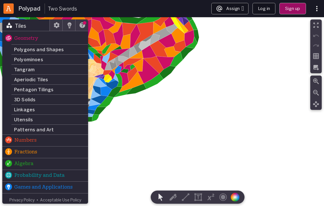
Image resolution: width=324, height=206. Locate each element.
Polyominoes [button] (28, 59)
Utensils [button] (23, 119)
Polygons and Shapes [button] (39, 49)
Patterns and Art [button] (34, 129)
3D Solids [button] (24, 99)
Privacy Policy (22, 199)
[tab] (26, 25)
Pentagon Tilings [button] (34, 89)
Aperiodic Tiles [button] (31, 79)
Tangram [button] (24, 69)
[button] (45, 38)
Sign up (292, 8)
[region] (162, 111)
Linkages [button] (24, 109)
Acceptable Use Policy (60, 199)
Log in (264, 8)
